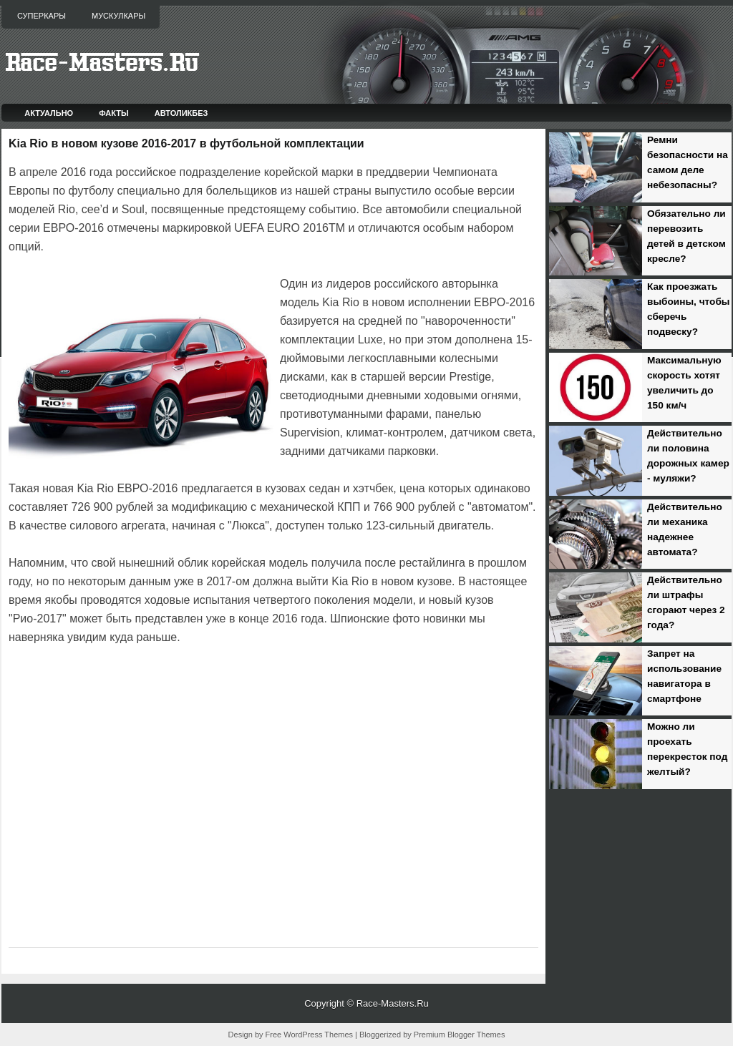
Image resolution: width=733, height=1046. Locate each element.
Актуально (48, 113)
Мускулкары (118, 15)
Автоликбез (181, 113)
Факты (114, 113)
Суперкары (41, 15)
